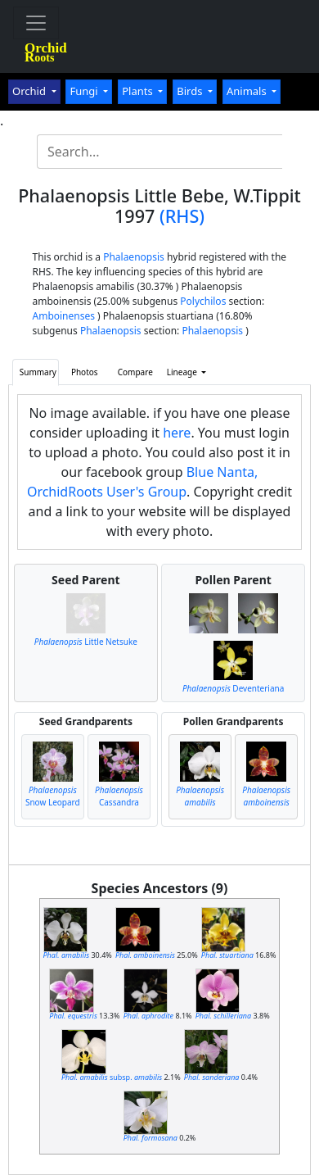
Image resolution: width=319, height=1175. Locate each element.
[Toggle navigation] (36, 23)
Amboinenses (64, 316)
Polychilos (203, 301)
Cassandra (119, 796)
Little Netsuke (85, 641)
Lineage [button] (183, 372)
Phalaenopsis (133, 257)
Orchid (30, 91)
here (177, 433)
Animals (248, 91)
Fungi (85, 91)
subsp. (111, 1077)
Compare (135, 372)
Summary (38, 372)
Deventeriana (233, 688)
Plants (138, 91)
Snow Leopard (52, 796)
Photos (84, 372)
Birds (191, 91)
